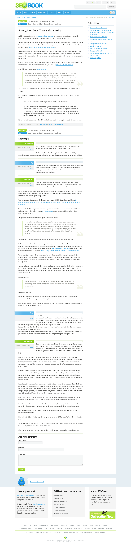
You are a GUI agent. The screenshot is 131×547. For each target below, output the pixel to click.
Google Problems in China (98, 43)
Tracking (52, 528)
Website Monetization (61, 513)
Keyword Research (60, 501)
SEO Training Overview (25, 528)
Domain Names (59, 504)
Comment (22, 454)
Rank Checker (57, 532)
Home (19, 12)
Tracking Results (59, 507)
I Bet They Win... (95, 58)
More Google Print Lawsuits (99, 48)
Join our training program (26, 495)
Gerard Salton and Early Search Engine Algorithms (44, 24)
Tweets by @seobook (37, 482)
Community (42, 12)
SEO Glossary (54, 525)
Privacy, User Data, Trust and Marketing (39, 30)
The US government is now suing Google (41, 47)
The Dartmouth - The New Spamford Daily (41, 21)
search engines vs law (56, 124)
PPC (46, 528)
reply (31, 149)
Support (106, 2)
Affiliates (85, 525)
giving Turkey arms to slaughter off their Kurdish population (60, 251)
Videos (67, 12)
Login (112, 2)
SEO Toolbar (29, 532)
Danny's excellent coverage (45, 36)
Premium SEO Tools (90, 528)
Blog (25, 12)
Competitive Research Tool (43, 532)
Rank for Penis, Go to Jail (98, 28)
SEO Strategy (38, 528)
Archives (98, 525)
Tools (60, 12)
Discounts (109, 528)
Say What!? (111, 17)
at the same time (47, 211)
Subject (21, 447)
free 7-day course (39, 504)
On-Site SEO (58, 498)
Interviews (101, 528)
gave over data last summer (64, 65)
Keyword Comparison (86, 532)
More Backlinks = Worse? (98, 37)
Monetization (68, 528)
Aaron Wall (43, 124)
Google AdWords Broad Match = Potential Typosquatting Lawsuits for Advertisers (102, 32)
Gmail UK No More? (96, 46)
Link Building (58, 495)
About (98, 2)
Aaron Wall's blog (32, 17)
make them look (42, 69)
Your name (22, 440)
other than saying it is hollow (60, 248)
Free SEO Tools (43, 525)
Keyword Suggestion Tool (71, 532)
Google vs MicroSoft (96, 51)
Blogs (23, 17)
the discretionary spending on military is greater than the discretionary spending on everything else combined (49, 202)
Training (52, 12)
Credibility (59, 528)
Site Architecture (59, 510)
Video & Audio (78, 528)
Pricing (32, 12)
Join (90, 2)
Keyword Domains (100, 532)
